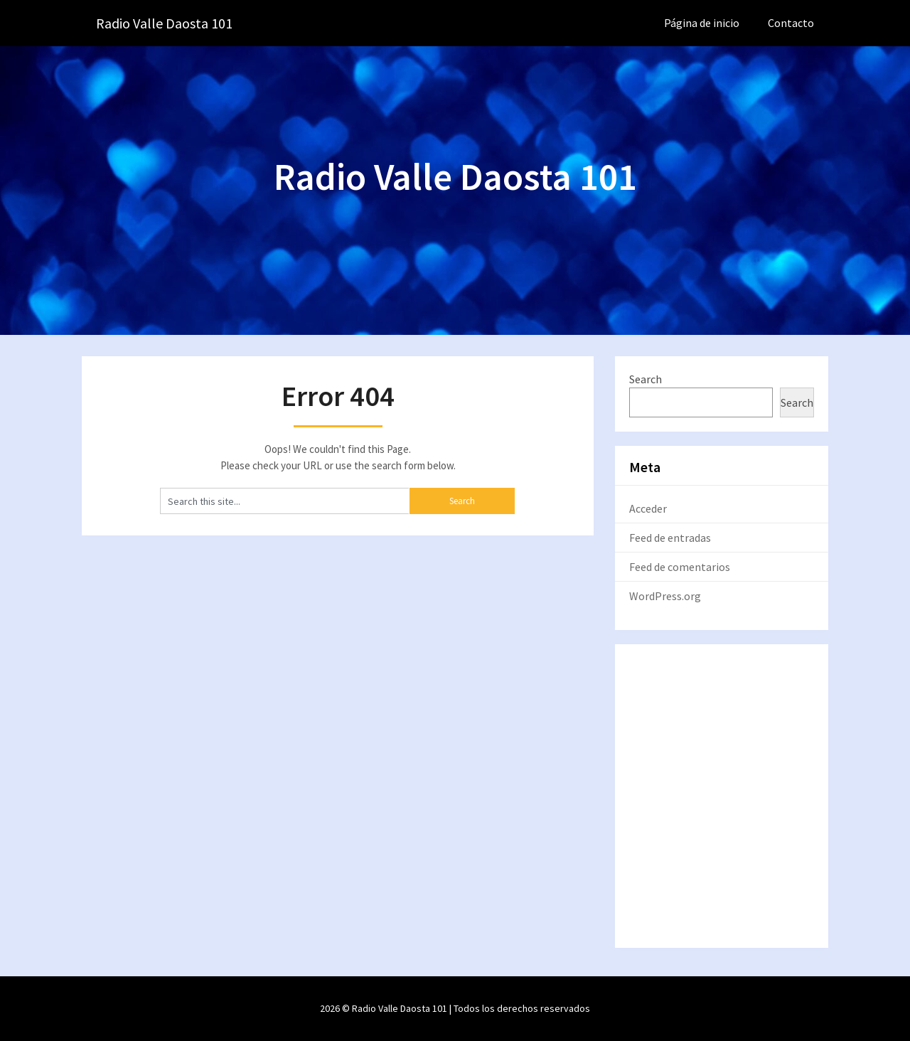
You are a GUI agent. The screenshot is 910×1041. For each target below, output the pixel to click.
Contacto (791, 23)
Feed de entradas (670, 537)
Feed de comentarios (679, 567)
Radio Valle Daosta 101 (164, 23)
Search (645, 379)
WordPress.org (665, 596)
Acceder (648, 508)
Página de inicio (701, 23)
